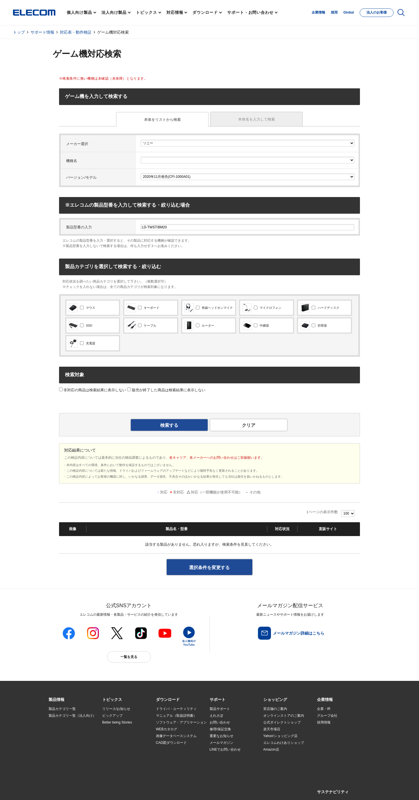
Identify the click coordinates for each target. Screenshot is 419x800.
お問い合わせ (220, 722)
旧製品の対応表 (114, 763)
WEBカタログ (166, 729)
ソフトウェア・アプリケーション (181, 722)
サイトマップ (88, 789)
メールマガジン (221, 743)
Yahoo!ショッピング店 (280, 736)
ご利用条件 (110, 789)
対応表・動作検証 (76, 32)
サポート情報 (42, 32)
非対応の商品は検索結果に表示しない (92, 390)
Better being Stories (117, 722)
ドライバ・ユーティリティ (176, 709)
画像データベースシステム (176, 736)
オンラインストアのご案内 (283, 716)
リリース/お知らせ (116, 709)
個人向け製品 (79, 12)
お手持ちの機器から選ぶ (121, 743)
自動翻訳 (228, 789)
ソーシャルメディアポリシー (175, 789)
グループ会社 (327, 716)
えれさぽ (216, 716)
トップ (19, 32)
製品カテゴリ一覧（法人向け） (72, 716)
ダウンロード (205, 12)
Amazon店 (271, 749)
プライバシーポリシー (137, 789)
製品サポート (220, 709)
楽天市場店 (271, 729)
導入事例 (55, 743)
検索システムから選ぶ (119, 757)
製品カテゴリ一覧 (62, 709)
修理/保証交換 (220, 729)
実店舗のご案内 (275, 709)
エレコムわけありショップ (283, 743)
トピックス (146, 12)
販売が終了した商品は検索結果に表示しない (166, 390)
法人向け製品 (114, 12)
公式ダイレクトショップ (282, 722)
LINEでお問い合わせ (225, 749)
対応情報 (174, 12)
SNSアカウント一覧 (61, 789)
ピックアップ (112, 716)
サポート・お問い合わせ (250, 12)
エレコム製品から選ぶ (119, 750)
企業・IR (324, 709)
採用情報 (324, 722)
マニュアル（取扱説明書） (176, 716)
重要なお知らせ (221, 736)
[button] (112, 699)
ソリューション (60, 736)
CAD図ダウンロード (171, 743)
